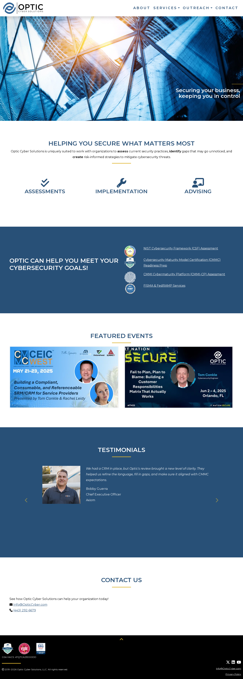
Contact (226, 8)
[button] (26, 500)
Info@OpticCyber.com (30, 604)
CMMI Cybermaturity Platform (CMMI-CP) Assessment (184, 274)
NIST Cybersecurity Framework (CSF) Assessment (181, 248)
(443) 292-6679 (24, 610)
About (141, 8)
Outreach (196, 8)
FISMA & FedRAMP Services (164, 285)
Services (165, 8)
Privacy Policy (233, 674)
